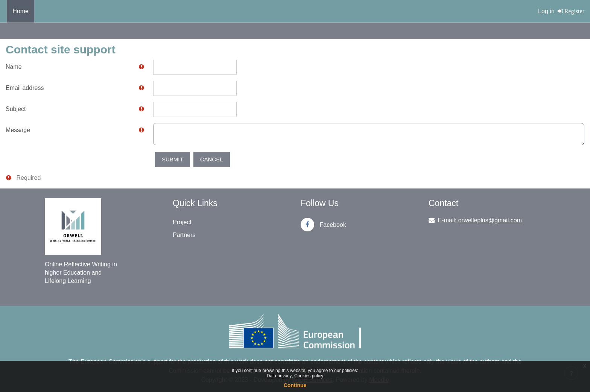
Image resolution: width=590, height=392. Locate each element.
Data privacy (279, 375)
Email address (25, 88)
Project (182, 222)
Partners (184, 235)
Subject (16, 109)
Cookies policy (308, 375)
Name (14, 67)
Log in (546, 11)
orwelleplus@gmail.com (490, 220)
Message (18, 130)
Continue (295, 385)
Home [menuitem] (20, 11)
